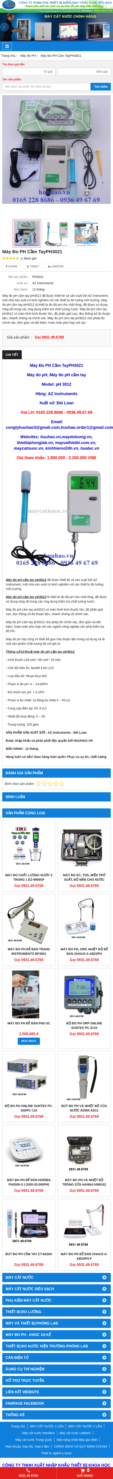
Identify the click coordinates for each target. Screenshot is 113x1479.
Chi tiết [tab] (12, 355)
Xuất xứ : (22, 283)
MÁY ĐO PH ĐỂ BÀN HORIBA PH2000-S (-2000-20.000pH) (28, 1182)
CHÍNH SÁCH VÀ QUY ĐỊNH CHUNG (80, 1446)
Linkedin (56, 266)
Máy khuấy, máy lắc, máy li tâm (27, 1446)
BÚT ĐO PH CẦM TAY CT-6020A (28, 1254)
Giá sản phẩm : (19, 337)
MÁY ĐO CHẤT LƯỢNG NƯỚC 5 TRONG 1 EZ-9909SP (28, 877)
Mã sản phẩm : (18, 277)
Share (11, 266)
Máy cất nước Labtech (75, 1433)
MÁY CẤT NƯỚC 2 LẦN (85, 1426)
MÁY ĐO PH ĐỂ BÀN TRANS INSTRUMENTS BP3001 (29, 951)
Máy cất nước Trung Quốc (33, 1440)
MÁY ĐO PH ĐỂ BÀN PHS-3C (28, 1023)
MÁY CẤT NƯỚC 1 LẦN (46, 1426)
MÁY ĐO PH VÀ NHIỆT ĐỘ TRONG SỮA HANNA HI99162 (84, 1182)
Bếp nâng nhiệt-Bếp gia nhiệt (77, 1440)
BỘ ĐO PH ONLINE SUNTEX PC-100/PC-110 (29, 1108)
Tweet (32, 266)
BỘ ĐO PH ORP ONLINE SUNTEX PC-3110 (84, 1025)
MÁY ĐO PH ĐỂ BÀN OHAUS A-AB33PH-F (84, 1256)
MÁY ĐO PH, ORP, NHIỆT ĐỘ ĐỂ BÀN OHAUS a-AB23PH (84, 951)
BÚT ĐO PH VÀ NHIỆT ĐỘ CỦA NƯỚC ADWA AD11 (84, 1108)
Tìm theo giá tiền (13, 64)
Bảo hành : (21, 289)
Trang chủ (18, 1426)
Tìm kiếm (101, 86)
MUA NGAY (28, 1041)
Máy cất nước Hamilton (38, 1433)
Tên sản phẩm (11, 79)
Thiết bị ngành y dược (56, 1453)
